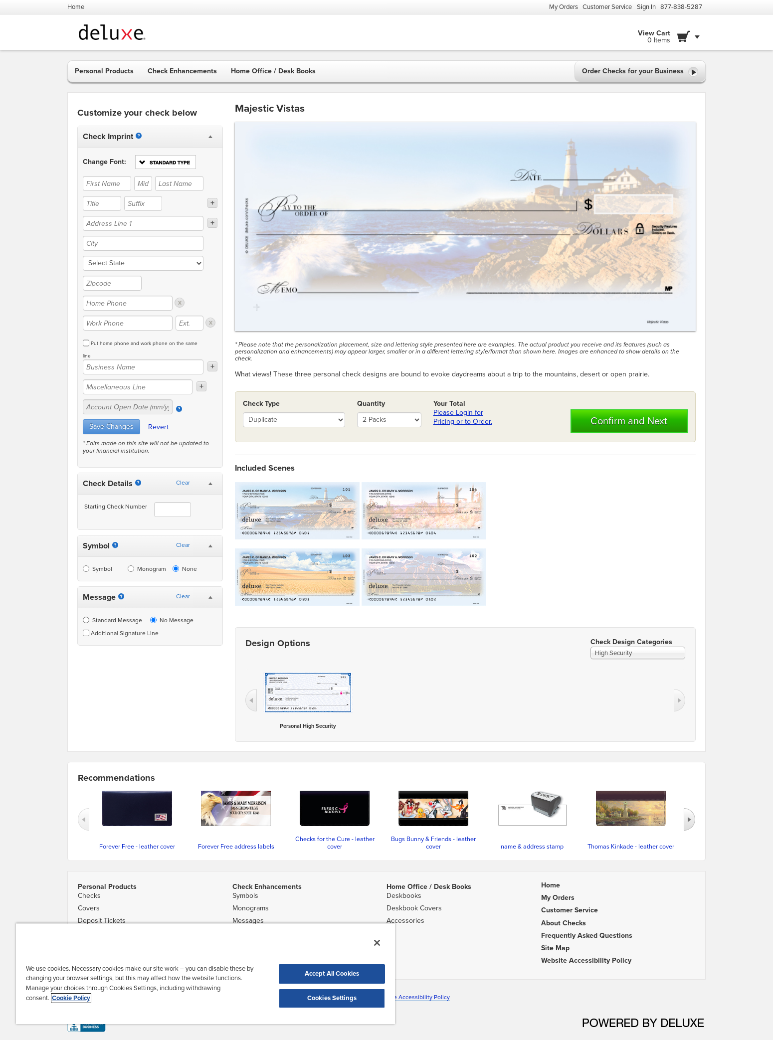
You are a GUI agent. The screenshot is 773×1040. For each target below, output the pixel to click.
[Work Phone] (128, 323)
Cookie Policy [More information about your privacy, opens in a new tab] (71, 998)
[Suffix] (143, 203)
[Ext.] (189, 323)
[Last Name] (179, 183)
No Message (171, 620)
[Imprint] (138, 135)
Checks (89, 895)
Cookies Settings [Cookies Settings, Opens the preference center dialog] (332, 998)
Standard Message (112, 620)
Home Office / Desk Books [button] (273, 71)
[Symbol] (115, 544)
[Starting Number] (138, 482)
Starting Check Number (115, 506)
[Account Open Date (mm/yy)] (128, 406)
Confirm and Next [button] (628, 421)
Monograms (250, 908)
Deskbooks (403, 895)
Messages (248, 920)
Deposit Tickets (102, 920)
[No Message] (153, 620)
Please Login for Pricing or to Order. (462, 417)
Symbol (97, 568)
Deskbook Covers (414, 908)
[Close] (377, 943)
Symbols (245, 895)
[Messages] (121, 596)
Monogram (147, 568)
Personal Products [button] (104, 71)
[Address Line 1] (143, 223)
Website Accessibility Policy (412, 997)
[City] (143, 243)
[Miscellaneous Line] (138, 386)
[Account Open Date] (179, 408)
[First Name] (107, 183)
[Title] (102, 203)
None (185, 568)
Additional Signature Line (121, 633)
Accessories (405, 920)
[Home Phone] (128, 303)
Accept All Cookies (332, 974)
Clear (183, 482)
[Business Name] (143, 366)
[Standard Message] (86, 620)
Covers (89, 908)
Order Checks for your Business (640, 72)
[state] (143, 263)
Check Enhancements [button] (182, 71)
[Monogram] (131, 568)
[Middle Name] (143, 183)
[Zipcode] (112, 283)
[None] (176, 568)
